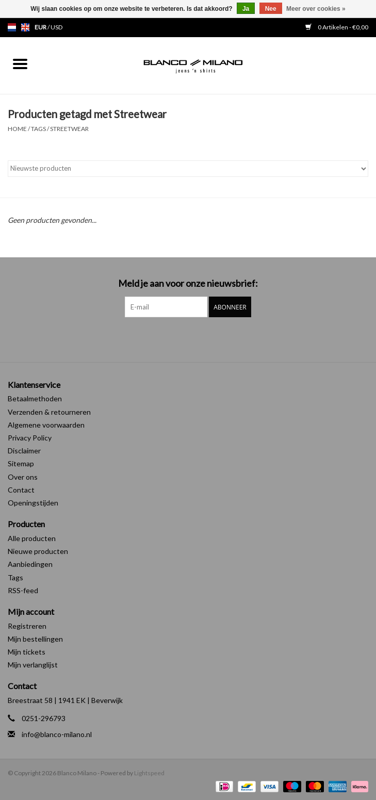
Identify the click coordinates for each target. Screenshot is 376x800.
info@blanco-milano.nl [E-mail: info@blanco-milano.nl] (57, 734)
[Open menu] (20, 63)
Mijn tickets (26, 651)
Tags (38, 129)
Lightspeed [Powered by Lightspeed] (149, 773)
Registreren (27, 626)
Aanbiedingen (30, 564)
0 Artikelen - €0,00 (336, 27)
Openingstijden (33, 502)
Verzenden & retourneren (49, 411)
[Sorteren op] (188, 168)
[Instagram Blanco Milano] (197, 338)
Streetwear (69, 129)
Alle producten (32, 538)
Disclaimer (24, 450)
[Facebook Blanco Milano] (179, 338)
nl (12, 27)
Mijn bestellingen (35, 638)
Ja (245, 8)
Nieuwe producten (38, 551)
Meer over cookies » (316, 8)
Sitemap (21, 463)
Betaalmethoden (35, 398)
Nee (270, 8)
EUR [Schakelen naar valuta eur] (41, 27)
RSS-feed (23, 590)
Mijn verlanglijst (33, 664)
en (25, 27)
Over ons (23, 476)
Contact (21, 489)
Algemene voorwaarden (46, 424)
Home (17, 129)
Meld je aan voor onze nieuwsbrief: (188, 283)
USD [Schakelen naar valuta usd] (56, 27)
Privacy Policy (30, 437)
